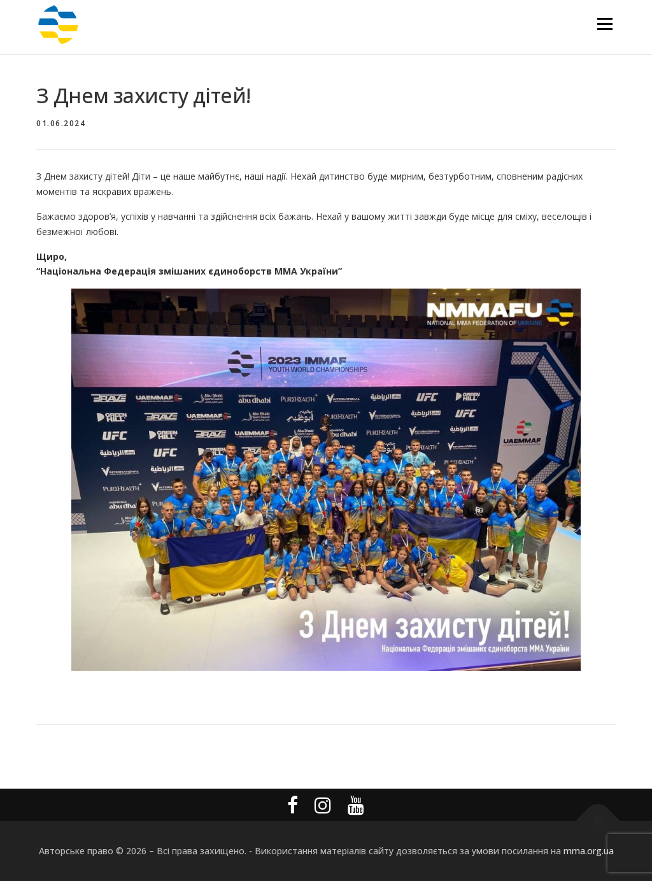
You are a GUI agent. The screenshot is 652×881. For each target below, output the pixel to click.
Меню (604, 24)
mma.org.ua (588, 851)
